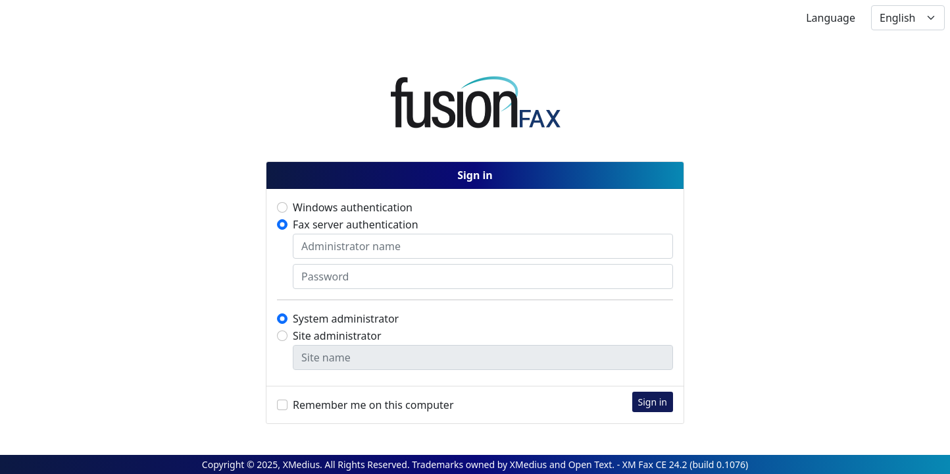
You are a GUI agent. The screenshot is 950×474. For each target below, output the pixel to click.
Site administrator (337, 336)
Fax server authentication (355, 224)
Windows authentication (353, 207)
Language (830, 18)
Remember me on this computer (373, 405)
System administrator (346, 318)
